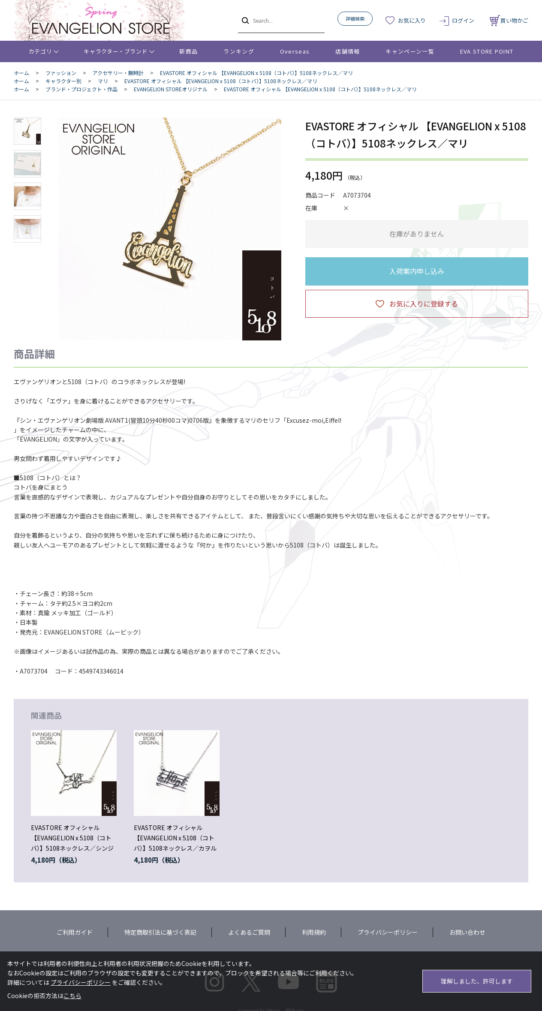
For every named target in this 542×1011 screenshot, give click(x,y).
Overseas (295, 51)
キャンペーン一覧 (409, 51)
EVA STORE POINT (487, 51)
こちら (72, 995)
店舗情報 (347, 51)
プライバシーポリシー (388, 932)
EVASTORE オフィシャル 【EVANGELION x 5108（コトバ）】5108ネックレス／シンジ (72, 837)
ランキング (238, 51)
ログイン (463, 20)
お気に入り (412, 20)
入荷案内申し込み (416, 271)
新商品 (188, 51)
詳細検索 (355, 18)
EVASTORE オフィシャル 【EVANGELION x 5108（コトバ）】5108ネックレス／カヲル (175, 837)
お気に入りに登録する (423, 303)
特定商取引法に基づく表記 (160, 932)
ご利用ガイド (75, 932)
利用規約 (314, 932)
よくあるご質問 (249, 932)
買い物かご (509, 20)
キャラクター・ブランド (116, 51)
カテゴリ (40, 51)
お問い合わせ (467, 932)
